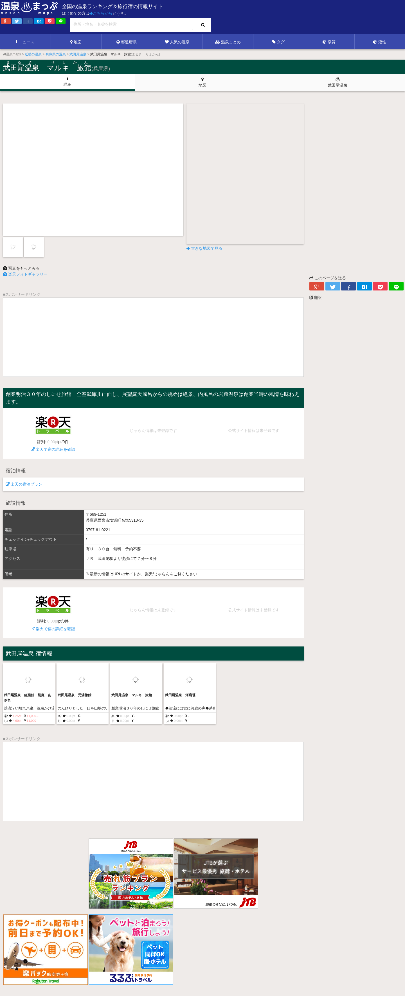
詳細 (67, 81)
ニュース (25, 42)
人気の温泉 (177, 42)
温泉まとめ (228, 42)
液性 (379, 42)
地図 (76, 42)
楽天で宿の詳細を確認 (53, 431)
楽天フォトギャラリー (25, 274)
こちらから (100, 13)
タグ (278, 42)
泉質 (329, 42)
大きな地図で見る (204, 248)
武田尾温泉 (337, 82)
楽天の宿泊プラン (24, 484)
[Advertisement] (289, 17)
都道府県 (126, 42)
